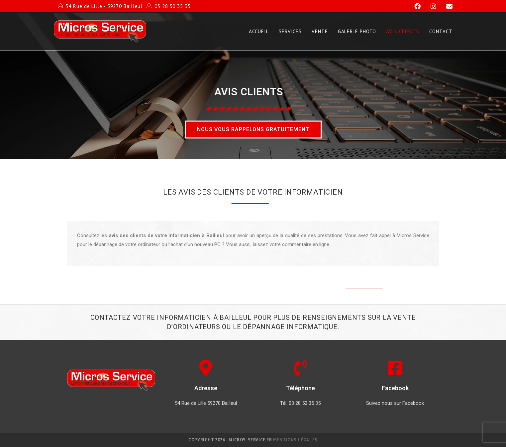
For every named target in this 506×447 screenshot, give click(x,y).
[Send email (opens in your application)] (445, 6)
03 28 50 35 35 (172, 6)
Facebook (395, 388)
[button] (253, 129)
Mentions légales (295, 440)
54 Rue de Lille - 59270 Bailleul (104, 6)
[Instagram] (430, 6)
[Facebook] (414, 6)
